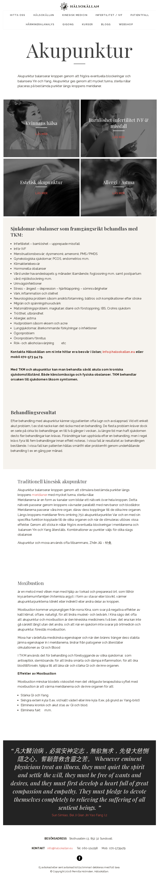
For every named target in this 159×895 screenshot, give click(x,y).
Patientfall (137, 14)
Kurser (87, 23)
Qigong (69, 23)
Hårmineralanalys (42, 23)
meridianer (39, 502)
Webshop (124, 23)
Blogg (105, 23)
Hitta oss (19, 14)
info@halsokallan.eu (119, 359)
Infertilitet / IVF (108, 14)
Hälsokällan (45, 14)
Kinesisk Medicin (74, 14)
